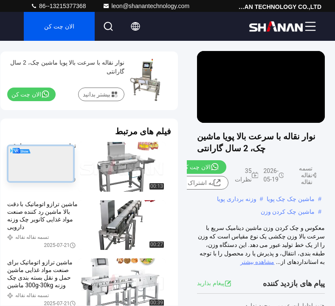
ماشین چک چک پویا (291, 199)
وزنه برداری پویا (236, 199)
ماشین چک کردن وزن (288, 211)
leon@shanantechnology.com (146, 6)
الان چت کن (59, 26)
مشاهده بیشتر (257, 261)
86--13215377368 (58, 6)
